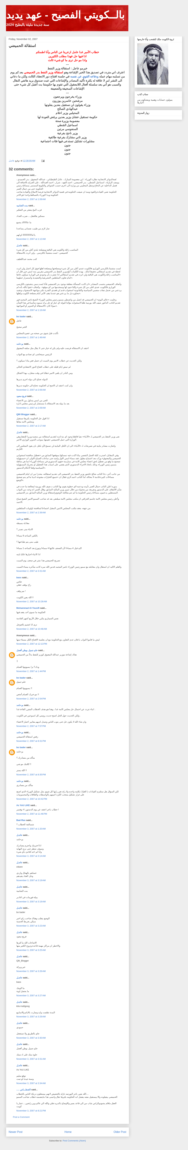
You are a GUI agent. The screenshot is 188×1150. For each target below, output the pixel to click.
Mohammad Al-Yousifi (28, 608)
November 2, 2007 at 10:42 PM (31, 799)
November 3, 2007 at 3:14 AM (31, 856)
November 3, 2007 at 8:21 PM (31, 1110)
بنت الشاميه (22, 205)
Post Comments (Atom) (74, 1140)
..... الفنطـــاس (23, 1089)
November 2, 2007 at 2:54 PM (31, 698)
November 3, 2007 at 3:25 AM (31, 950)
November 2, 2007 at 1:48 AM (31, 337)
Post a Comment (21, 1117)
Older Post (120, 1131)
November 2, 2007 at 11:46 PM (31, 814)
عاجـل (19, 245)
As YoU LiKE (23, 805)
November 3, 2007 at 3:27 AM (31, 995)
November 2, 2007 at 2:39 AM (31, 512)
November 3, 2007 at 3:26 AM (31, 971)
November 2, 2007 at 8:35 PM (31, 774)
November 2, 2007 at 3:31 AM (31, 571)
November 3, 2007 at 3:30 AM (31, 1038)
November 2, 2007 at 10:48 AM (31, 629)
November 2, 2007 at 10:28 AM (31, 601)
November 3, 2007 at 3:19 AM (31, 880)
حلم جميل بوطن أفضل (27, 650)
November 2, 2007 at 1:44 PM (31, 671)
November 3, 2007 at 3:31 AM (31, 1059)
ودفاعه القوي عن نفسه (84, 76)
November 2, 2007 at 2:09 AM (31, 408)
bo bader (21, 316)
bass (19, 577)
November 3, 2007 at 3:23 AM (31, 925)
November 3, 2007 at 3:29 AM (31, 1016)
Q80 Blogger (23, 414)
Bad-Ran (21, 820)
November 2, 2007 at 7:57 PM (31, 726)
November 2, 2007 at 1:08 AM (31, 199)
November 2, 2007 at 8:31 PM (31, 741)
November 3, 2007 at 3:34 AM (31, 1083)
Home (68, 1131)
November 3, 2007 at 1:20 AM (31, 828)
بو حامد (19, 344)
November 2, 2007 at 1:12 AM (31, 239)
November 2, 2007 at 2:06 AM (31, 390)
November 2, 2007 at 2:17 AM (31, 426)
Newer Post (16, 1131)
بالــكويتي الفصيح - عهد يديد (65, 15)
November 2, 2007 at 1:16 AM (31, 310)
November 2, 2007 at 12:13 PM (31, 644)
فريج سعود (21, 396)
